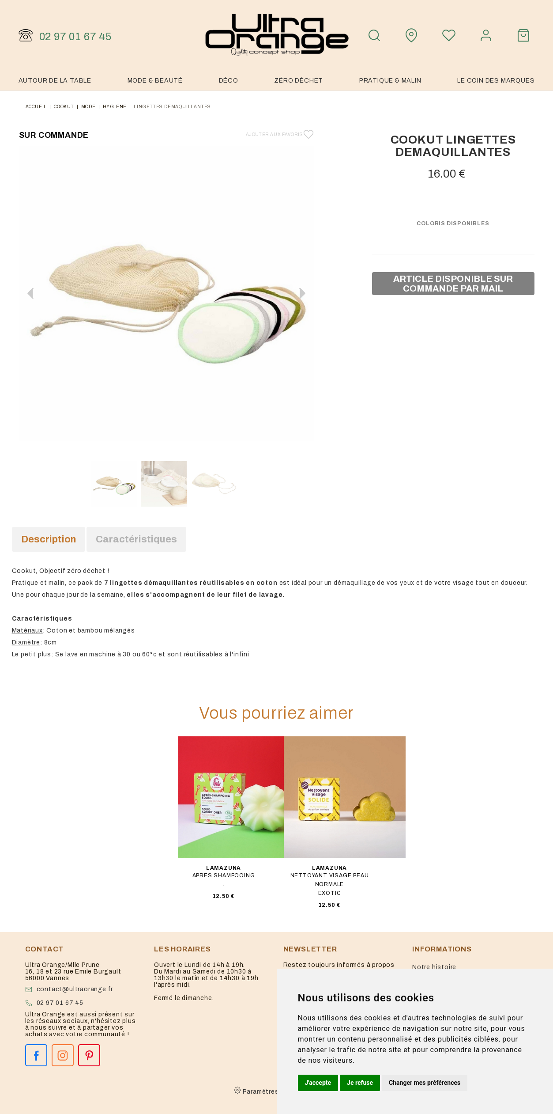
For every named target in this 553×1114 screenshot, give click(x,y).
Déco (228, 80)
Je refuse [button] (360, 1082)
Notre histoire (434, 967)
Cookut (64, 106)
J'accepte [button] (318, 1082)
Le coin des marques (495, 80)
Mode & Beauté (155, 80)
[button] (302, 293)
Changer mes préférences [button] (424, 1082)
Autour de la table (55, 80)
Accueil (36, 106)
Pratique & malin (390, 80)
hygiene (115, 106)
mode (88, 106)
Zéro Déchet (298, 80)
